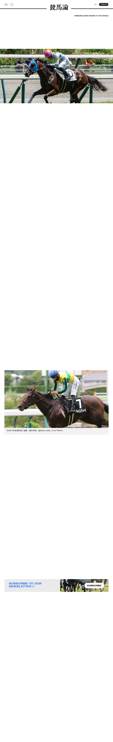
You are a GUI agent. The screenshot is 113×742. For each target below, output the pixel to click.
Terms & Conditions (70, 721)
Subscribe (41, 721)
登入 (95, 4)
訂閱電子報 (104, 4)
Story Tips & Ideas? (70, 718)
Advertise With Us (70, 716)
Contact (40, 718)
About (39, 716)
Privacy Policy (42, 724)
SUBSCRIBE (94, 586)
